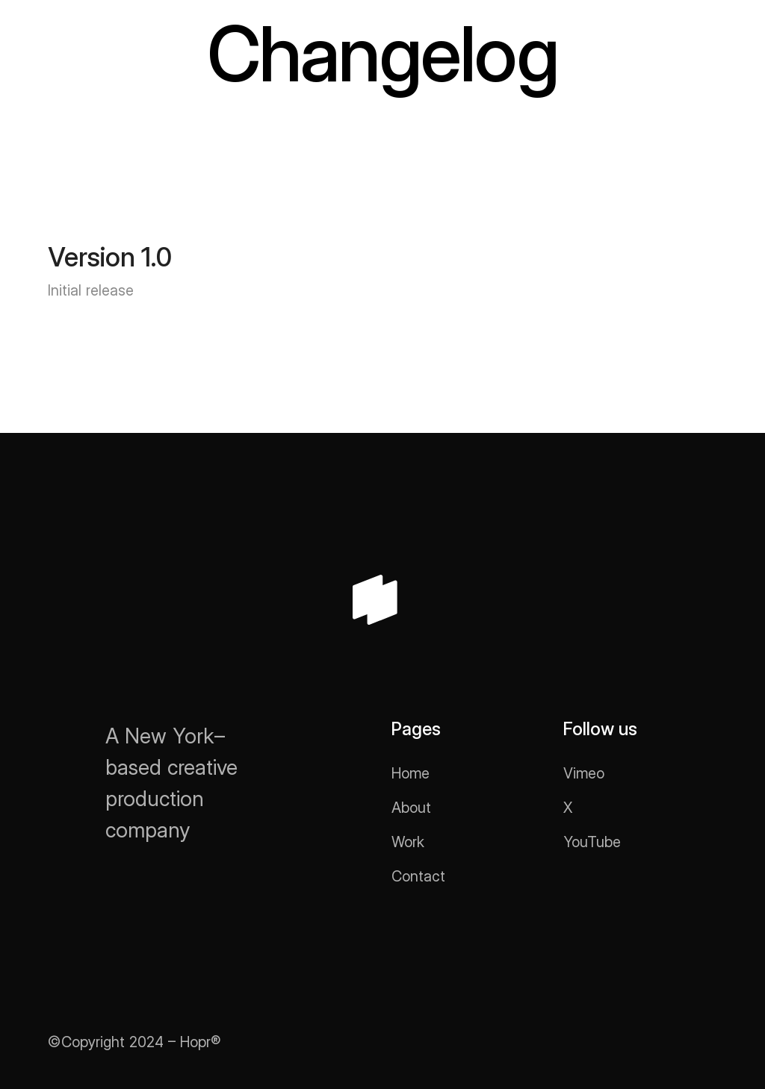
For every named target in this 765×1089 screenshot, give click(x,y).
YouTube (592, 842)
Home (410, 773)
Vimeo (583, 773)
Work (407, 842)
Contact (418, 876)
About (411, 808)
